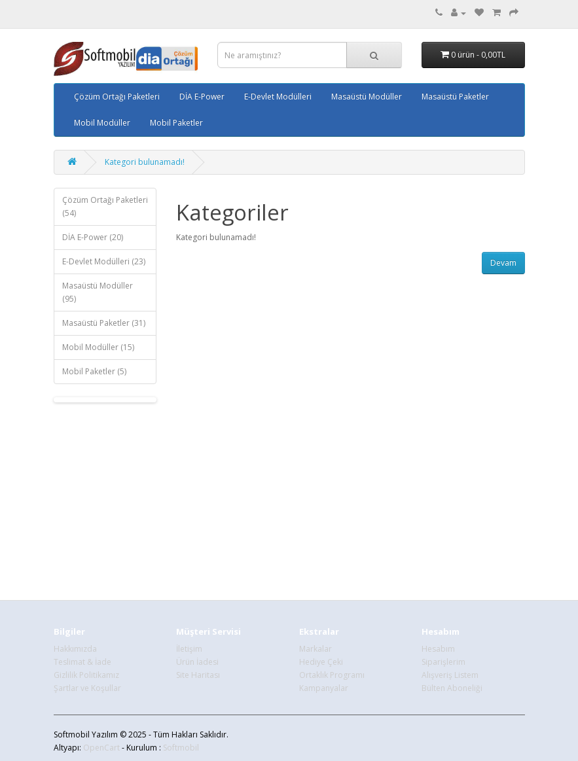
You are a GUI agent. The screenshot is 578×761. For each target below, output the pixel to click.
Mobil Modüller (102, 122)
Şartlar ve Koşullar (87, 688)
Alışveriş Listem (450, 675)
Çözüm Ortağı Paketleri (117, 96)
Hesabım (438, 648)
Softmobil (181, 747)
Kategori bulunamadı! (145, 162)
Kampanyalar (323, 688)
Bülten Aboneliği (452, 688)
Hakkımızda (75, 648)
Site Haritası (198, 675)
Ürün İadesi (197, 661)
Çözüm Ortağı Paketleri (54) (105, 206)
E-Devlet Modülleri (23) (103, 261)
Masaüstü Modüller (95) (97, 292)
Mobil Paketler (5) (94, 371)
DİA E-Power (202, 96)
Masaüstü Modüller (366, 96)
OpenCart (101, 747)
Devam (503, 262)
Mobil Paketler (176, 122)
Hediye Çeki (321, 661)
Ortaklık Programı (332, 675)
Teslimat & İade (82, 661)
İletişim (189, 648)
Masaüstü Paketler (455, 96)
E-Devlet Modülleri (278, 96)
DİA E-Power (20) (92, 237)
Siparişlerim (443, 661)
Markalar (315, 648)
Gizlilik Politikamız (86, 675)
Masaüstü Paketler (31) (103, 322)
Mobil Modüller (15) (98, 347)
